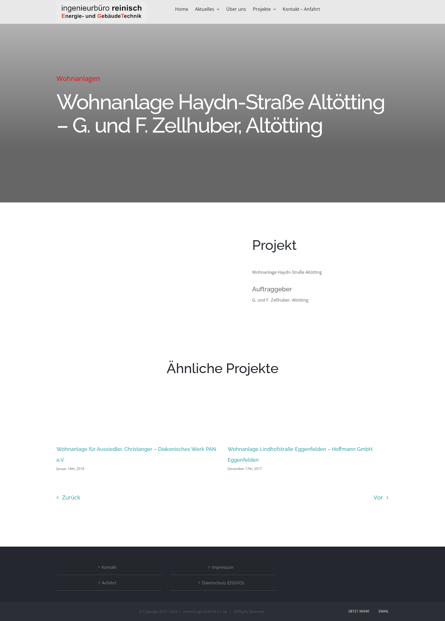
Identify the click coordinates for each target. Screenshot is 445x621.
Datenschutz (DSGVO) (223, 583)
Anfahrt (109, 583)
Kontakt (109, 567)
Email (383, 611)
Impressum (223, 567)
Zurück (71, 497)
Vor (378, 497)
